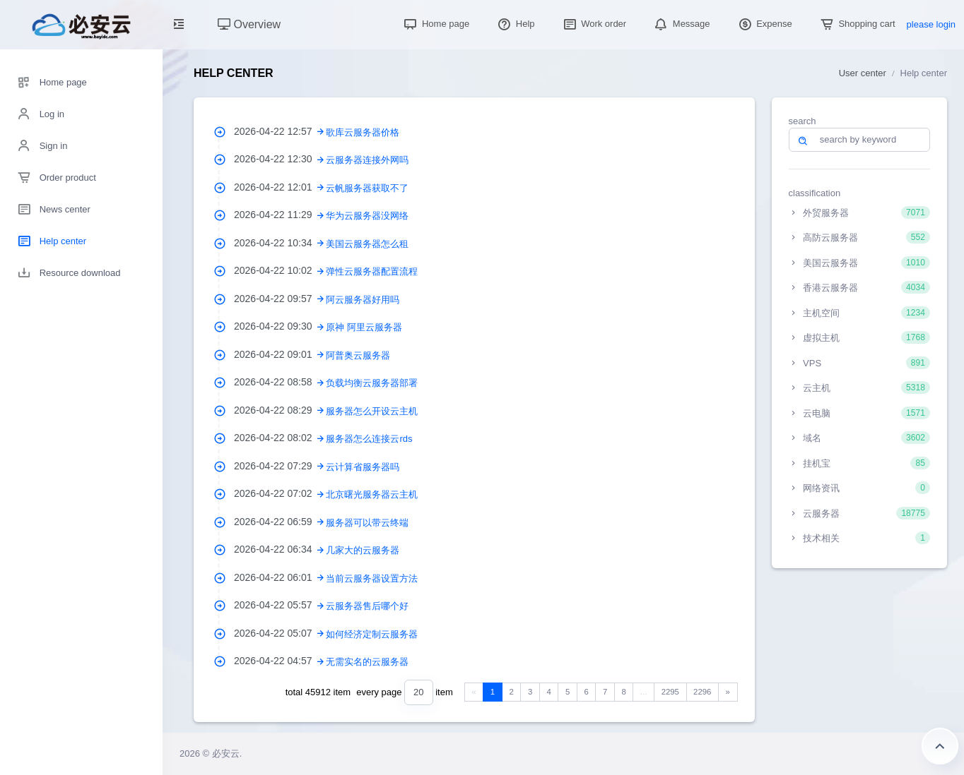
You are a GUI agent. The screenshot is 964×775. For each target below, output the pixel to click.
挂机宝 (860, 463)
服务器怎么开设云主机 (372, 411)
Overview (249, 24)
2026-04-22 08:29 (280, 410)
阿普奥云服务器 (358, 355)
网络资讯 (860, 487)
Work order (593, 23)
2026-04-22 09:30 (280, 326)
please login (931, 24)
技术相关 (860, 537)
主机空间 (860, 312)
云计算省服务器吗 (362, 467)
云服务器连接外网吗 (367, 160)
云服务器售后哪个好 (367, 606)
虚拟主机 (860, 337)
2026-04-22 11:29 (280, 214)
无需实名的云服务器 (367, 661)
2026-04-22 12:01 (280, 187)
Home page (435, 23)
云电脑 (860, 413)
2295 (670, 691)
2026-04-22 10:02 (280, 270)
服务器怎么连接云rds (369, 438)
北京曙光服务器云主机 (372, 494)
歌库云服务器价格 (362, 132)
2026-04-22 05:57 (280, 605)
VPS (860, 362)
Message (681, 23)
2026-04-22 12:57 (280, 131)
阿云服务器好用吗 (362, 299)
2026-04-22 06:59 (280, 521)
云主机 (860, 387)
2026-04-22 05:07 (280, 633)
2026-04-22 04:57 (280, 660)
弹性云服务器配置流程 (372, 271)
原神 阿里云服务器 (364, 327)
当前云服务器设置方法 (372, 578)
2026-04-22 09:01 (280, 354)
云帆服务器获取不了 (367, 188)
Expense (764, 23)
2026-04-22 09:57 (280, 298)
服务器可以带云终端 (367, 522)
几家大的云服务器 (362, 550)
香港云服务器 (860, 287)
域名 (860, 437)
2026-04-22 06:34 (280, 549)
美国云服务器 (860, 262)
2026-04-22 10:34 (280, 242)
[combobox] (418, 693)
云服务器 (860, 513)
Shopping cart (856, 23)
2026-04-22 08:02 (280, 437)
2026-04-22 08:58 (280, 382)
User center (862, 73)
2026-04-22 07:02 (280, 493)
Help (514, 23)
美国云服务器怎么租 (367, 244)
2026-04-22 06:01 (280, 577)
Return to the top (940, 746)
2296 (702, 691)
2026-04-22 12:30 (280, 158)
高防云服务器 (860, 237)
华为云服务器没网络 (367, 215)
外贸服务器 (860, 212)
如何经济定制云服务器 (372, 634)
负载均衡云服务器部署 (372, 383)
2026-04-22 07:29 (280, 465)
